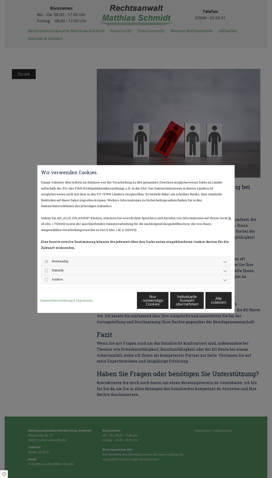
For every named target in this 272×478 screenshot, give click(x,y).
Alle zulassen (210, 300)
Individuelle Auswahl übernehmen (166, 300)
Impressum (84, 300)
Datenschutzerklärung (56, 300)
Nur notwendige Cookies (122, 300)
